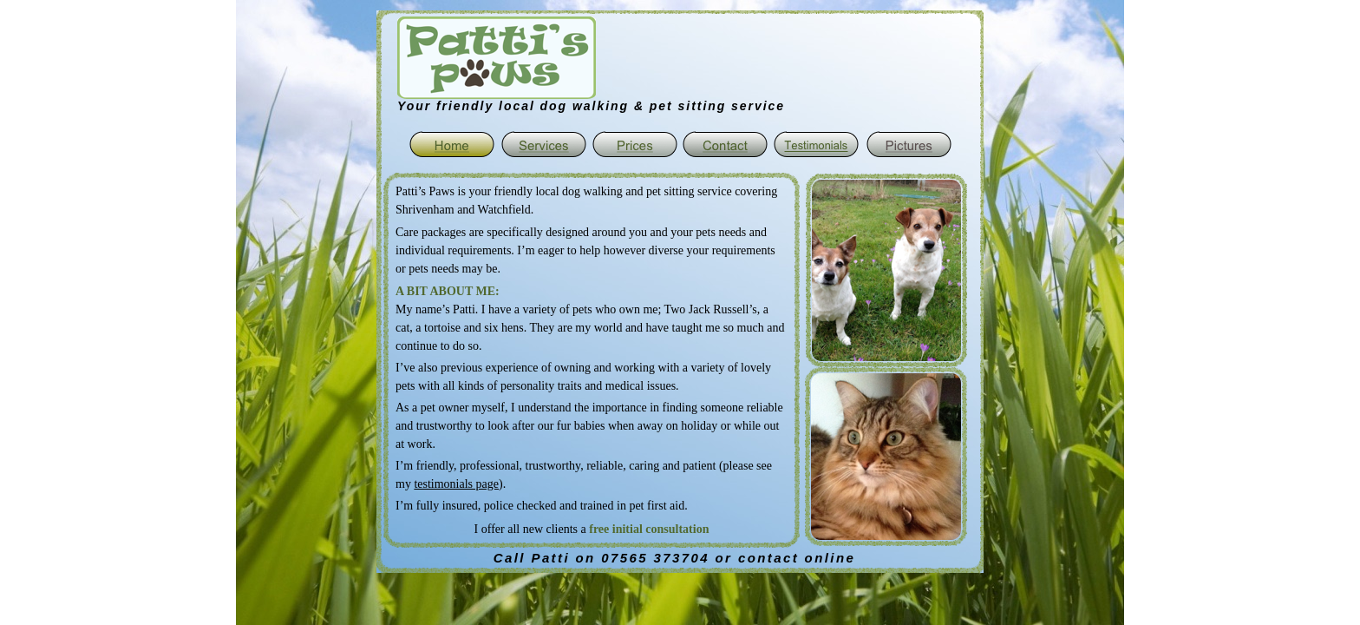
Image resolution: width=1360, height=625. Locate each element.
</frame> (625, 56)
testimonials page (456, 483)
